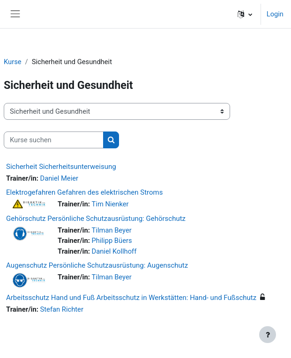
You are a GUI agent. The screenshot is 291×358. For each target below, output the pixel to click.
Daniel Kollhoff (114, 251)
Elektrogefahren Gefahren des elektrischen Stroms (84, 192)
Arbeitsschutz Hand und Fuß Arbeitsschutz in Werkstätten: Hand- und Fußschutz (131, 297)
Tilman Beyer (112, 230)
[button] (245, 14)
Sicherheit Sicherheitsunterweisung (61, 166)
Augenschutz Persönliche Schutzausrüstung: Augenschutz (97, 265)
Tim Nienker (110, 204)
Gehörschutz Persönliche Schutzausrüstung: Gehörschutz (96, 218)
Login (275, 14)
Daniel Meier (59, 178)
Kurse (13, 62)
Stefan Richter (61, 309)
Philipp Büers (112, 240)
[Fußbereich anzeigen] (267, 334)
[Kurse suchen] (54, 140)
